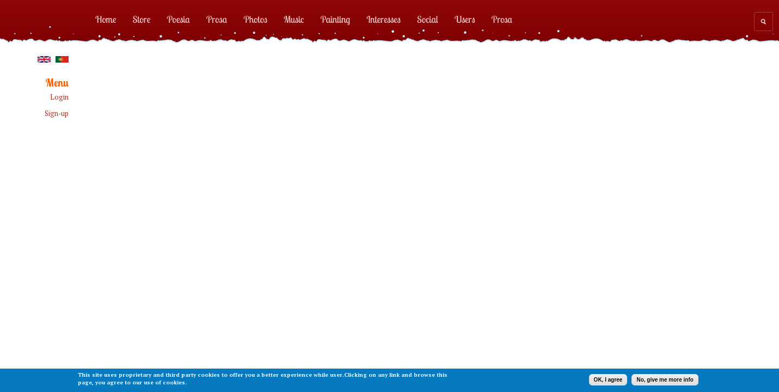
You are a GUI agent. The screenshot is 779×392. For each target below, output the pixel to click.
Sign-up (57, 113)
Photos (255, 19)
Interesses (383, 19)
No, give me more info (664, 380)
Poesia (178, 19)
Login (59, 97)
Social (427, 19)
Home (105, 19)
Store (142, 19)
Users (465, 19)
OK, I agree (608, 380)
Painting (336, 19)
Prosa (216, 19)
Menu (57, 83)
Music (294, 19)
